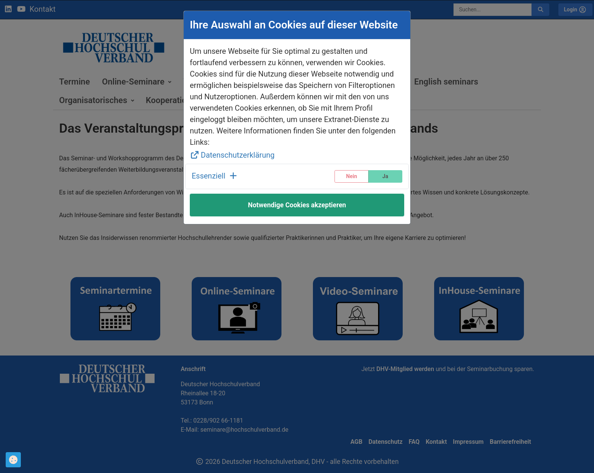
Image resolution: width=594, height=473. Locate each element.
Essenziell (215, 175)
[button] (215, 176)
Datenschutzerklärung (232, 155)
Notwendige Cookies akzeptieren (297, 205)
